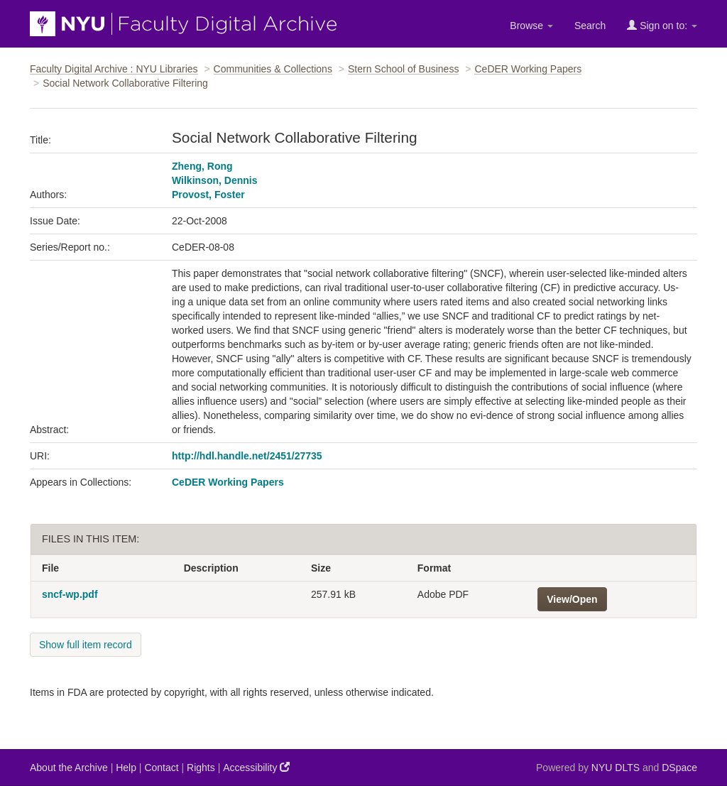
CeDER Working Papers (527, 69)
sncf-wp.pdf (70, 594)
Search (590, 25)
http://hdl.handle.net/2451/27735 (247, 456)
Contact (161, 767)
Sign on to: (662, 25)
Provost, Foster (208, 194)
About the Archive (69, 767)
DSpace (679, 767)
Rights (201, 767)
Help (126, 767)
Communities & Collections (273, 69)
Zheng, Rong (202, 166)
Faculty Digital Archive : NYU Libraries (114, 69)
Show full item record (85, 644)
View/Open (572, 599)
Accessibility (256, 767)
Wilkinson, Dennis (214, 180)
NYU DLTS (615, 767)
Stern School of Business (403, 69)
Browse (531, 25)
